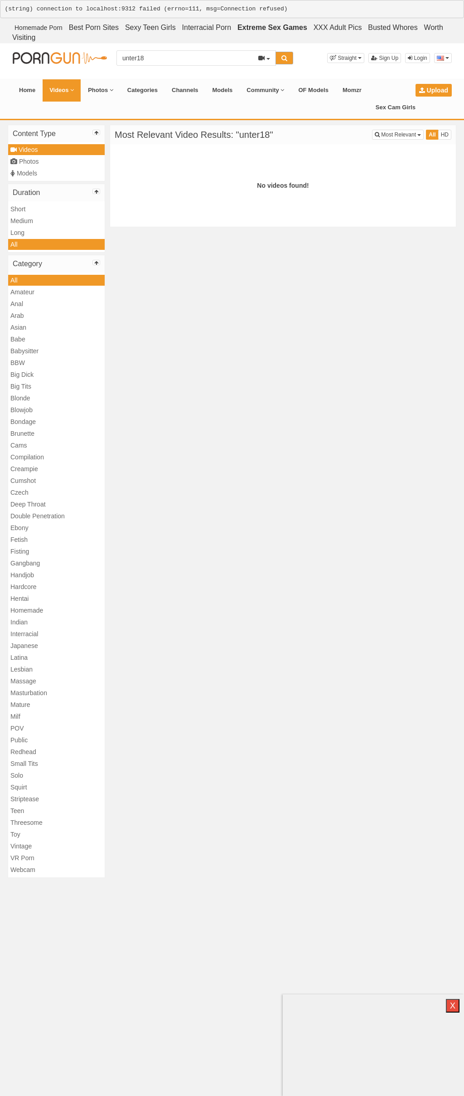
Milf (15, 716)
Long (17, 232)
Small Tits (24, 763)
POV (17, 728)
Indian (19, 622)
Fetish (19, 539)
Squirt (18, 787)
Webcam (22, 869)
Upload (433, 90)
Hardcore (23, 586)
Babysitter (24, 351)
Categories (142, 90)
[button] (345, 58)
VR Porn (22, 858)
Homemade (26, 610)
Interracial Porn (207, 27)
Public (19, 740)
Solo (16, 775)
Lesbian (21, 669)
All (14, 244)
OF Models (313, 90)
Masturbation (28, 693)
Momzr (352, 90)
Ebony (19, 527)
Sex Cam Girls (396, 107)
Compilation (27, 457)
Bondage (23, 421)
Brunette (22, 433)
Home (27, 90)
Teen (17, 810)
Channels (185, 90)
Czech (19, 492)
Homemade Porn (38, 27)
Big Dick (22, 374)
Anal (16, 303)
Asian (18, 327)
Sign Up (384, 58)
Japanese (24, 645)
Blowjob (21, 410)
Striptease (24, 799)
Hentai (19, 598)
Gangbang (25, 563)
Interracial (24, 634)
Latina (19, 657)
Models (223, 90)
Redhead (23, 751)
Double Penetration (37, 516)
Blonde (20, 398)
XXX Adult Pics (338, 27)
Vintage (21, 846)
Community (265, 90)
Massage (23, 681)
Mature (20, 704)
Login (417, 58)
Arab (17, 315)
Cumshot (23, 480)
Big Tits (20, 386)
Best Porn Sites (94, 27)
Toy (15, 834)
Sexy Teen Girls (150, 27)
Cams (18, 445)
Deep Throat (28, 504)
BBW (17, 362)
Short (17, 209)
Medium (21, 220)
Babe (17, 339)
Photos (100, 90)
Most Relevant (399, 134)
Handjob (22, 575)
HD (445, 135)
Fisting (19, 551)
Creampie (24, 468)
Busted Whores (392, 27)
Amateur (22, 292)
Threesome (26, 822)
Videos (61, 90)
